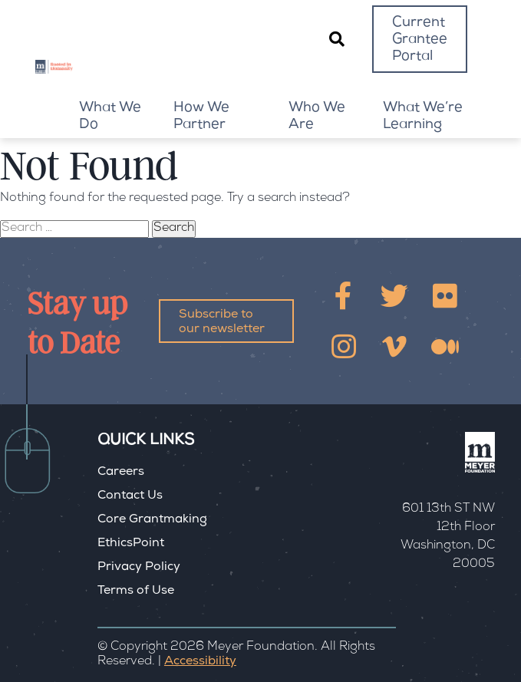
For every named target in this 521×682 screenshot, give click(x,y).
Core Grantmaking (152, 520)
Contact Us (130, 496)
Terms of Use (135, 591)
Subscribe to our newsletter (222, 322)
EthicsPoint (130, 544)
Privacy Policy (138, 568)
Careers (120, 472)
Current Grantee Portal (419, 40)
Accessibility (200, 662)
